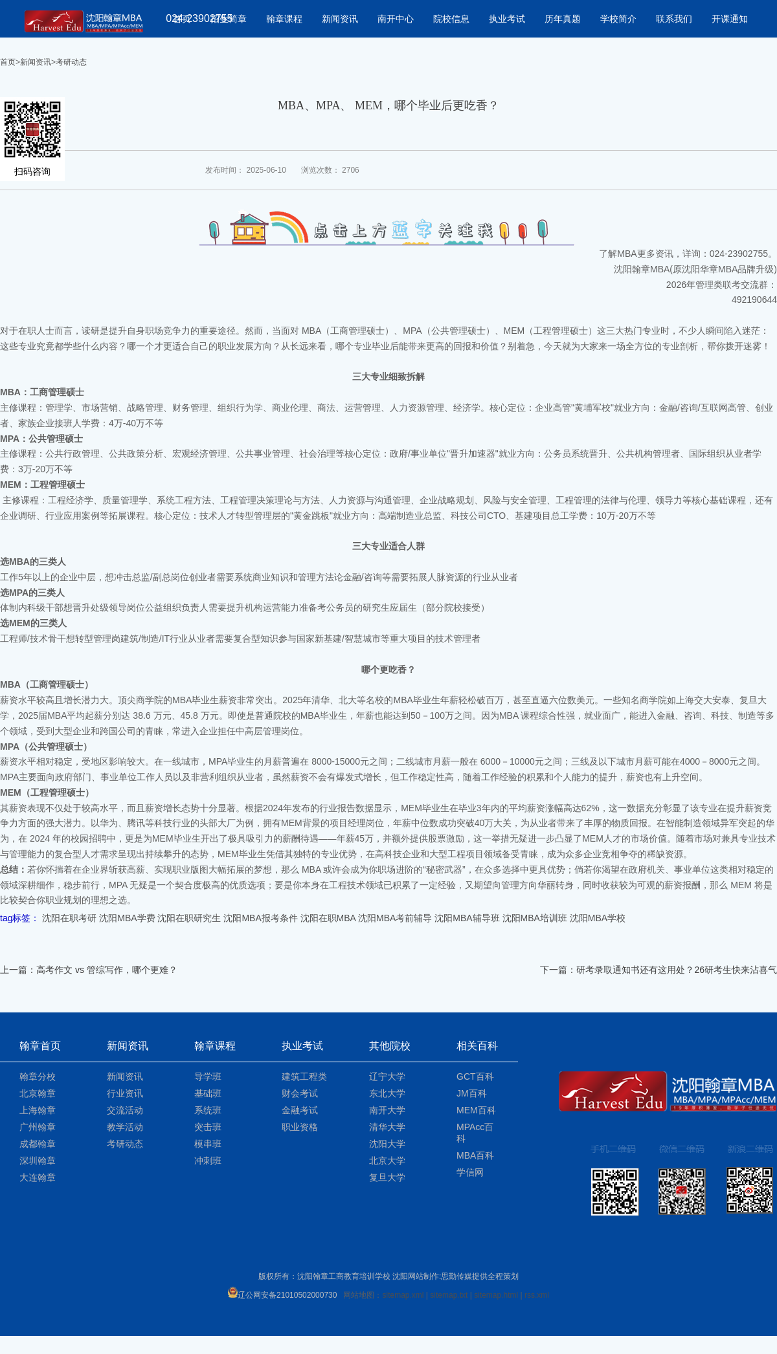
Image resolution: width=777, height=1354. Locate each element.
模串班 (207, 1144)
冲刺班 (207, 1160)
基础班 (207, 1093)
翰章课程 (284, 19)
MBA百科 (475, 1155)
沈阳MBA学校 (597, 918)
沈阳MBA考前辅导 (395, 918)
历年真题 (563, 19)
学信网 (470, 1172)
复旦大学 (387, 1177)
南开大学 (387, 1110)
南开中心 (395, 19)
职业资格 (300, 1127)
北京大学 (387, 1160)
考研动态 (71, 62)
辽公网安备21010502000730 (282, 1295)
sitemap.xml (402, 1295)
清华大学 (387, 1127)
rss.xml (536, 1295)
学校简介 (618, 19)
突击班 (207, 1127)
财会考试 (300, 1093)
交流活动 (125, 1110)
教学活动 (125, 1127)
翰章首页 (40, 1045)
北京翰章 (37, 1093)
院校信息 (451, 19)
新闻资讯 (340, 19)
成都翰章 (37, 1144)
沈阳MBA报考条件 (260, 918)
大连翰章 (37, 1177)
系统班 (207, 1110)
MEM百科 (476, 1110)
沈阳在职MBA (328, 918)
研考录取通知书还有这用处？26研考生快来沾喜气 (676, 970)
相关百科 (477, 1045)
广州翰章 (37, 1127)
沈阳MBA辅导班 (466, 918)
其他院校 (390, 1045)
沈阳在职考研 (69, 918)
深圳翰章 (37, 1160)
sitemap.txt (448, 1295)
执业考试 (507, 19)
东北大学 (387, 1093)
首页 (8, 62)
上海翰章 (37, 1110)
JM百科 (471, 1093)
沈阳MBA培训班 (534, 918)
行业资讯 (125, 1093)
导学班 (207, 1076)
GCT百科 (475, 1076)
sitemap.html (496, 1295)
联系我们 (674, 19)
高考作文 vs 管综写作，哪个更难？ (106, 970)
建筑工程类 (304, 1076)
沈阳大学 (387, 1144)
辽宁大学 (387, 1076)
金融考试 (300, 1110)
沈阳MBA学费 (127, 918)
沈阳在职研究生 (189, 918)
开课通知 (730, 19)
